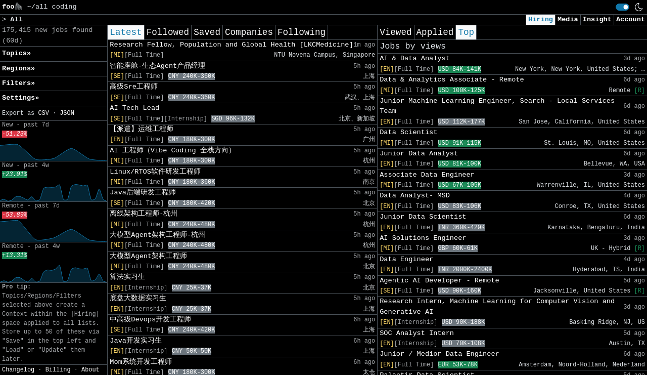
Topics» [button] (16, 53)
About (90, 369)
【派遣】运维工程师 (141, 129)
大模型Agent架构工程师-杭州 (157, 235)
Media (568, 19)
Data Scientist (408, 132)
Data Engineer (406, 259)
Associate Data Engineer (427, 175)
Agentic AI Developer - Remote (439, 280)
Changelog (18, 369)
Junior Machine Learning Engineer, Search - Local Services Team (497, 106)
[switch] (622, 7)
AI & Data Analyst (415, 58)
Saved (207, 32)
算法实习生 (127, 277)
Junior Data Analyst (419, 153)
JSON (67, 113)
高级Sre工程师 (133, 87)
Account (630, 19)
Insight (597, 19)
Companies (249, 32)
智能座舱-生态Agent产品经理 (157, 66)
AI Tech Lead (134, 108)
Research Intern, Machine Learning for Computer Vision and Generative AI (497, 306)
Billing (58, 369)
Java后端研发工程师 (143, 192)
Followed (168, 32)
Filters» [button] (18, 83)
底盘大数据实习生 (138, 298)
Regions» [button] (18, 68)
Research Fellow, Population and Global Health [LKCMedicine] (231, 45)
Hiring (540, 19)
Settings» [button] (20, 98)
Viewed (395, 32)
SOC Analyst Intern (417, 333)
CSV (43, 113)
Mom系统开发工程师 (140, 362)
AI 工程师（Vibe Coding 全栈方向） (172, 150)
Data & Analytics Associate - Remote (452, 80)
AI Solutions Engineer (423, 238)
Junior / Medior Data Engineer (439, 354)
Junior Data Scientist (423, 217)
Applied (435, 32)
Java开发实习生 (136, 341)
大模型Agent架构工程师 (148, 256)
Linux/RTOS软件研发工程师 (155, 172)
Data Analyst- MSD (415, 195)
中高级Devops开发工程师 (150, 319)
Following (302, 32)
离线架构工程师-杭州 (143, 214)
